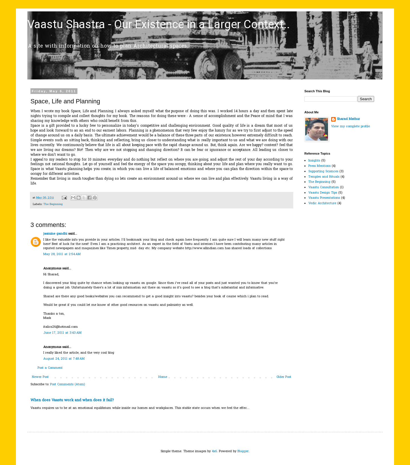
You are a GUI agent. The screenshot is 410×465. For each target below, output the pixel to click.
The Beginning (53, 204)
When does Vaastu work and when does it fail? (72, 400)
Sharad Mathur (348, 119)
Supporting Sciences (323, 171)
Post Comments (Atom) (67, 384)
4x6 (214, 451)
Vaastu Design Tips (322, 192)
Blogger (243, 451)
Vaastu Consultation (323, 187)
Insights (314, 160)
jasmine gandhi (55, 234)
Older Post (283, 377)
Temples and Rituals (323, 177)
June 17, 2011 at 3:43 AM (62, 333)
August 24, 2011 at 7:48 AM (64, 359)
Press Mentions (319, 166)
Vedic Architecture (322, 203)
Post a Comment (50, 368)
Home (162, 377)
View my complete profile (350, 126)
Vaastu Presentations (324, 198)
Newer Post (40, 377)
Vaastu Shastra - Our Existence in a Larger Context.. (158, 24)
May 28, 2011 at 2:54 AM (62, 254)
